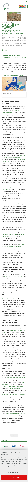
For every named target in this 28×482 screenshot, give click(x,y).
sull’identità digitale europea (14, 388)
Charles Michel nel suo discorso (9, 298)
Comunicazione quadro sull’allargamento (13, 203)
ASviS (5, 22)
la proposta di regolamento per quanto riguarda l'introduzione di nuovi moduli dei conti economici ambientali (13, 394)
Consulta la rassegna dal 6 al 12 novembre (13, 75)
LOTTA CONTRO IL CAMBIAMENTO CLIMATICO (11, 26)
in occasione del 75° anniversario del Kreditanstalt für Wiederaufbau (13, 246)
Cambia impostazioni (14, 472)
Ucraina (6, 139)
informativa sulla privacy (7, 466)
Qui (2, 463)
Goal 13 (10, 22)
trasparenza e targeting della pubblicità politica (13, 386)
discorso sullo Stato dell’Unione (9, 234)
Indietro (14, 435)
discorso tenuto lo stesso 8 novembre (13, 276)
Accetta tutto (14, 477)
